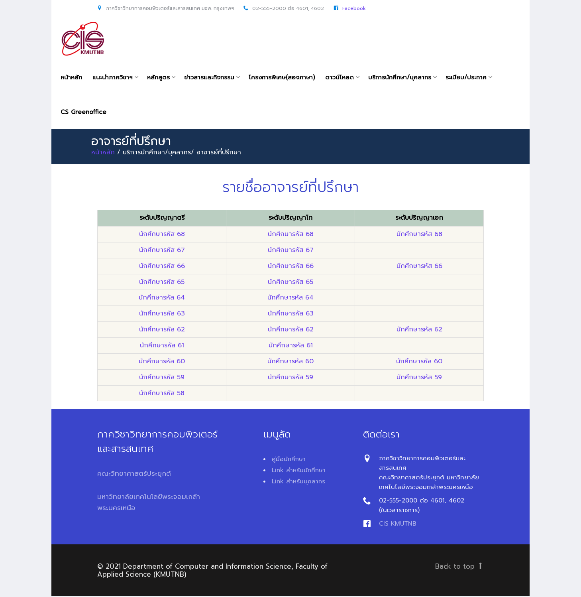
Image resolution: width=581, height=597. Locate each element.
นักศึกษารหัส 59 (162, 377)
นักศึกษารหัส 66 (162, 267)
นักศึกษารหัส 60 (162, 362)
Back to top (459, 567)
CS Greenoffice (83, 112)
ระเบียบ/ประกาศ (466, 77)
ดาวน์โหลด (339, 77)
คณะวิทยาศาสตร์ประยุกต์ (134, 474)
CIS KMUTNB (397, 524)
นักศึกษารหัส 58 (162, 393)
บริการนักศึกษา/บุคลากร (399, 77)
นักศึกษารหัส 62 (162, 330)
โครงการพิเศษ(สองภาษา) (282, 77)
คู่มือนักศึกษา (289, 459)
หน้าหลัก (71, 77)
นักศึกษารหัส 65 (162, 282)
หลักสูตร (158, 77)
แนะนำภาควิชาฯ (112, 77)
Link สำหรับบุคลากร (298, 482)
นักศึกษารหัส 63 (162, 314)
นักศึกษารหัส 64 (162, 298)
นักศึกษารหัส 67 (162, 251)
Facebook (354, 8)
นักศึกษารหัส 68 (162, 235)
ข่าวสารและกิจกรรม (209, 77)
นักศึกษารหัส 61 (162, 346)
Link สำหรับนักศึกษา (299, 471)
